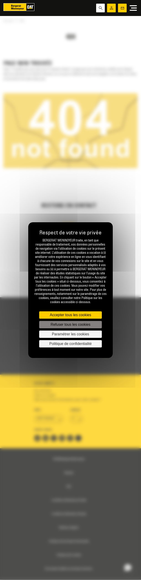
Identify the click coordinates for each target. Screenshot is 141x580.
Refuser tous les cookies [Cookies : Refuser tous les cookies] (70, 324)
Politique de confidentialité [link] (70, 344)
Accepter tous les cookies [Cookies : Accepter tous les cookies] (70, 315)
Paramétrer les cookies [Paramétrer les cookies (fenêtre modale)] (70, 334)
